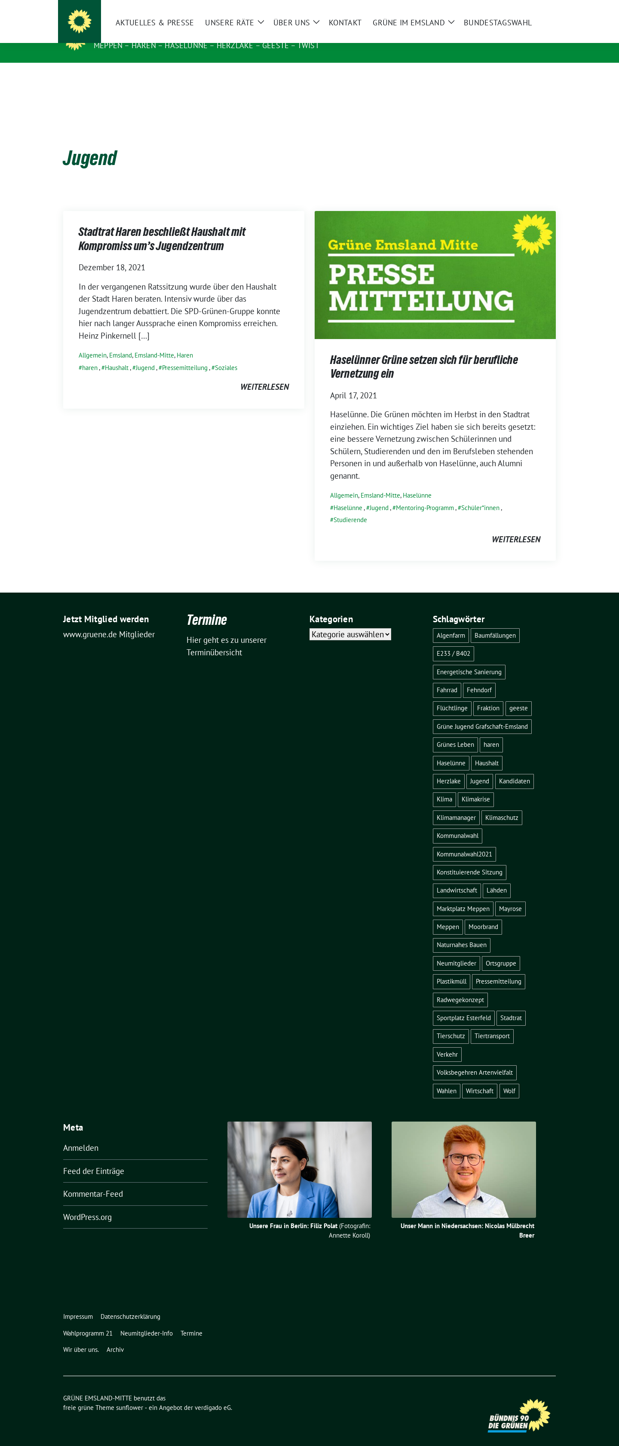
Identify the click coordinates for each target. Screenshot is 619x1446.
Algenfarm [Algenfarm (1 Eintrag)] (451, 622)
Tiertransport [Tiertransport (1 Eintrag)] (492, 1022)
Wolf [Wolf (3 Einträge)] (509, 1077)
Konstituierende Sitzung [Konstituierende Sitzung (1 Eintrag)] (470, 859)
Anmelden (80, 1134)
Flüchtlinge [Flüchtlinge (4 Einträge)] (452, 695)
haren (90, 354)
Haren (185, 342)
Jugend (145, 354)
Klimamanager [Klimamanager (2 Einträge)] (456, 804)
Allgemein (93, 342)
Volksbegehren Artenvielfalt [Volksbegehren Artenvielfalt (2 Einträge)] (475, 1059)
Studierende (350, 506)
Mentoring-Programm (425, 494)
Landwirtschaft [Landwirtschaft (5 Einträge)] (457, 877)
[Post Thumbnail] (435, 261)
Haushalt (117, 354)
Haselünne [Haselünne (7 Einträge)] (451, 750)
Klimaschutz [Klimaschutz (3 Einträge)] (501, 804)
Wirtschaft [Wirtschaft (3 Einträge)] (479, 1077)
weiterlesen (264, 373)
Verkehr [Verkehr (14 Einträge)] (447, 1041)
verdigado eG (213, 1394)
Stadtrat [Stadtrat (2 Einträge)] (511, 1004)
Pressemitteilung (185, 354)
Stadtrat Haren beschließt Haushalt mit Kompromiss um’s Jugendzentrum (162, 227)
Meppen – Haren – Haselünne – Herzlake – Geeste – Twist (206, 45)
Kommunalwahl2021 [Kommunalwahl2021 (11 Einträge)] (464, 841)
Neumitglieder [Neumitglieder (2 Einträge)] (456, 950)
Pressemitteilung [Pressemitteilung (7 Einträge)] (498, 968)
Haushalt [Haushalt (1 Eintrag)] (487, 750)
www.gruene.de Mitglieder (109, 621)
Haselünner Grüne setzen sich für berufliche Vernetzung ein (424, 355)
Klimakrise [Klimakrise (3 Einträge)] (476, 786)
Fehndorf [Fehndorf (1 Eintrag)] (479, 677)
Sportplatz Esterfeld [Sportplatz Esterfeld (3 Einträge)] (464, 1004)
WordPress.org (87, 1203)
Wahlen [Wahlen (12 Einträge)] (447, 1077)
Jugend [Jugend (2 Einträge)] (479, 768)
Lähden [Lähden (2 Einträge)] (497, 877)
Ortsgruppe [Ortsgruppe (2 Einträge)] (501, 950)
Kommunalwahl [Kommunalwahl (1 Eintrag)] (457, 822)
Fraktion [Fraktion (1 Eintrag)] (488, 695)
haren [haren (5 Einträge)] (491, 731)
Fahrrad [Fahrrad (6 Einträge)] (447, 677)
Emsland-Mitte (154, 342)
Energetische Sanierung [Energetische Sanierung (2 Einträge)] (469, 658)
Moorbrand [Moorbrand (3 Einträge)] (483, 913)
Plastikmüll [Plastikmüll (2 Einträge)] (451, 968)
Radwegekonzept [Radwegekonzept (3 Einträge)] (460, 986)
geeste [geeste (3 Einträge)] (518, 695)
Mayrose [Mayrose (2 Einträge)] (510, 895)
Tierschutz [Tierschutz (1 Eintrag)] (451, 1022)
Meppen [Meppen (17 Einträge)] (448, 913)
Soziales (226, 354)
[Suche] (528, 7)
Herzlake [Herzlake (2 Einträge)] (449, 768)
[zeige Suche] (540, 7)
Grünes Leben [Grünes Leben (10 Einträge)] (455, 731)
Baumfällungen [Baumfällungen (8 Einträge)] (495, 622)
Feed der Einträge (93, 1158)
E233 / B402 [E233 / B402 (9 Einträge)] (453, 640)
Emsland (120, 342)
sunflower (129, 1394)
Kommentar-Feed (93, 1180)
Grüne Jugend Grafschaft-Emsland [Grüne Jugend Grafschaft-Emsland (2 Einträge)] (482, 713)
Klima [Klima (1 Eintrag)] (444, 786)
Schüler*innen (480, 494)
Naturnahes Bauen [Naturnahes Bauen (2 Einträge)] (462, 931)
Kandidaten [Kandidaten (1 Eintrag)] (514, 768)
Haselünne (417, 482)
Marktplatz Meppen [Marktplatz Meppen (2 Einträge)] (463, 895)
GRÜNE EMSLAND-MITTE (143, 33)
